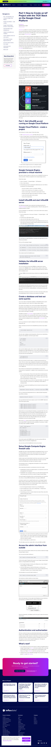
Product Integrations (21, 729)
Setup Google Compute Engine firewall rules (7, 40)
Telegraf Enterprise (6, 719)
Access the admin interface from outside (8, 43)
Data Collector (5, 722)
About (35, 713)
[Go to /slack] (46, 740)
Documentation (20, 720)
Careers (35, 715)
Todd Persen (22, 24)
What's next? (5, 49)
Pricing (31, 4)
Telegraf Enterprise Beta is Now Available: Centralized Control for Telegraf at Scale (10, 693)
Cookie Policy (41, 744)
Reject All (26, 740)
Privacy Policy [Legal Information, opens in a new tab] (9, 740)
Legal (33, 744)
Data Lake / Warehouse (6, 721)
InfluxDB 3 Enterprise (6, 715)
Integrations (4, 720)
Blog (19, 715)
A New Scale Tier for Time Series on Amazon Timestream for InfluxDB (24, 693)
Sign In (39, 4)
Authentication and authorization (6, 47)
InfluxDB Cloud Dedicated (7, 717)
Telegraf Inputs (20, 730)
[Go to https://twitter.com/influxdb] (40, 740)
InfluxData (21, 29)
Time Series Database (6, 728)
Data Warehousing (5, 730)
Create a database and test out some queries (9, 36)
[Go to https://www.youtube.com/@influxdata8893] (38, 740)
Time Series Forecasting (6, 729)
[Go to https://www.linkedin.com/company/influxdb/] (42, 740)
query (25, 418)
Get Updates (8, 65)
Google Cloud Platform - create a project (9, 22)
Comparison (46, 744)
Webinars (19, 719)
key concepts (41, 317)
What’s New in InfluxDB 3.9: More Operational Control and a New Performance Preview (41, 682)
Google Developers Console (27, 134)
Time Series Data (5, 726)
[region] (16, 740)
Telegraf (19, 726)
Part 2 (32, 644)
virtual (24, 650)
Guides (19, 713)
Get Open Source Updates (19, 667)
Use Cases (19, 4)
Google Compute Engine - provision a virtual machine (8, 26)
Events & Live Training (21, 721)
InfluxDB (4, 713)
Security (36, 744)
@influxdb (30, 647)
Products (13, 4)
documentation (30, 313)
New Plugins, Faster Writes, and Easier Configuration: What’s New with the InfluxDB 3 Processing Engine (25, 683)
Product (20, 27)
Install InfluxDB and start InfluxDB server (7, 29)
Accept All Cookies (26, 738)
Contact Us (35, 4)
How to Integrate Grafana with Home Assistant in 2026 (40, 693)
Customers (20, 716)
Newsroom (35, 717)
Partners (35, 716)
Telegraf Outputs (20, 732)
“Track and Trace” (28, 34)
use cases (21, 48)
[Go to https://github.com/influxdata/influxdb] (44, 740)
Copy (46, 244)
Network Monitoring (6, 732)
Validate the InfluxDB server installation (8, 33)
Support (19, 717)
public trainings (30, 650)
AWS (19, 728)
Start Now (46, 4)
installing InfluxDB (22, 206)
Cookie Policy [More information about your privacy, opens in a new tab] (5, 740)
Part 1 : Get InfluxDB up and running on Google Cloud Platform (8, 18)
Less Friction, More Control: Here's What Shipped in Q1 (9, 681)
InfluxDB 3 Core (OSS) (21, 725)
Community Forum (21, 724)
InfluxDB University (21, 722)
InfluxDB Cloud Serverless (7, 716)
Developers (25, 4)
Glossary (19, 733)
